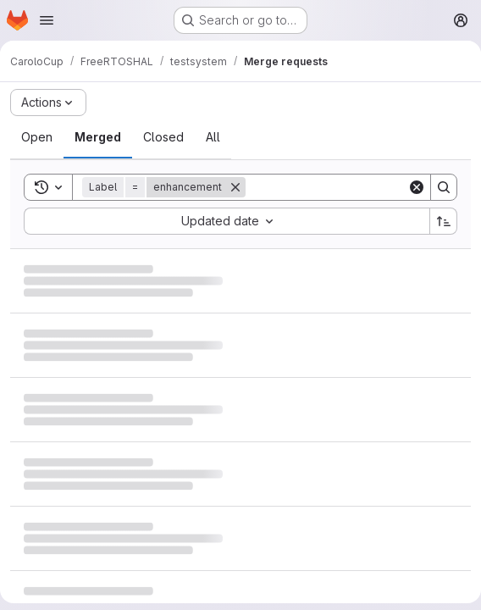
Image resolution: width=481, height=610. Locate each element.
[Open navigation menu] (46, 20)
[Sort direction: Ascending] (443, 221)
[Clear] (416, 187)
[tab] (37, 137)
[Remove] (235, 187)
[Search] (350, 187)
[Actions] (48, 102)
